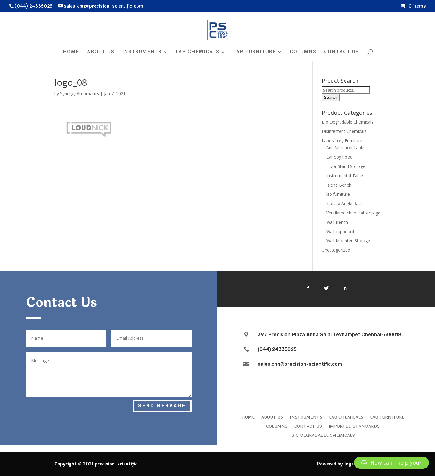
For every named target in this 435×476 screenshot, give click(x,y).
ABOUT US (272, 417)
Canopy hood (339, 157)
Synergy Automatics (79, 93)
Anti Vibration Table (345, 147)
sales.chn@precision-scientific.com (300, 364)
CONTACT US (308, 426)
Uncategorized (336, 250)
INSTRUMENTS (306, 417)
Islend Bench (338, 185)
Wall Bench (337, 222)
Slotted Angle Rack (344, 203)
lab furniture (338, 194)
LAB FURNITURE (387, 417)
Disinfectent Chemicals (344, 131)
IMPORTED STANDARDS (354, 426)
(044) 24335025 (277, 349)
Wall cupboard (340, 231)
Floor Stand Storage (346, 166)
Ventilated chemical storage (353, 213)
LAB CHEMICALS (346, 417)
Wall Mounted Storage (348, 240)
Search (330, 97)
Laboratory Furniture (342, 140)
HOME (248, 417)
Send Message (162, 405)
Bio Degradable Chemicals (347, 122)
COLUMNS (277, 426)
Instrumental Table (344, 175)
